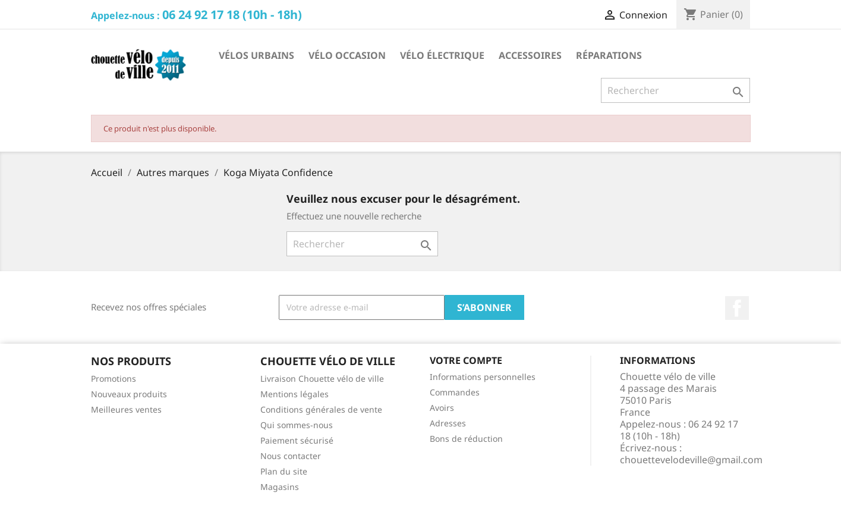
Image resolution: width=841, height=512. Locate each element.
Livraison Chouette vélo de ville (322, 378)
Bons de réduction (466, 438)
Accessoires (530, 55)
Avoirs (442, 407)
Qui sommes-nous (296, 425)
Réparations (609, 55)
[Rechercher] (675, 90)
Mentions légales (294, 394)
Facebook (737, 308)
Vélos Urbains (256, 55)
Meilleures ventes (126, 409)
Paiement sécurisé (296, 440)
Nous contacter (290, 455)
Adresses (448, 423)
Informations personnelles (483, 376)
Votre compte (466, 360)
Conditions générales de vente (321, 409)
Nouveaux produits (129, 394)
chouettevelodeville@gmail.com (691, 459)
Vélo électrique (442, 55)
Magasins (279, 486)
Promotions (113, 378)
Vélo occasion (347, 55)
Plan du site (283, 471)
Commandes (455, 392)
